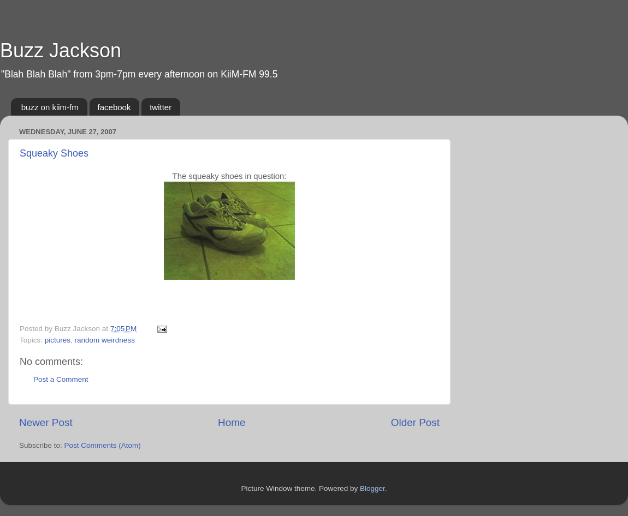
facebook (114, 107)
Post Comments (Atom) (102, 445)
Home (231, 422)
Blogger (372, 488)
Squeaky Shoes (54, 153)
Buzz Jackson (60, 50)
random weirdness (105, 340)
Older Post (415, 422)
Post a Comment (60, 379)
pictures (57, 340)
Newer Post (46, 422)
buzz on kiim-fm (50, 107)
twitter (160, 107)
